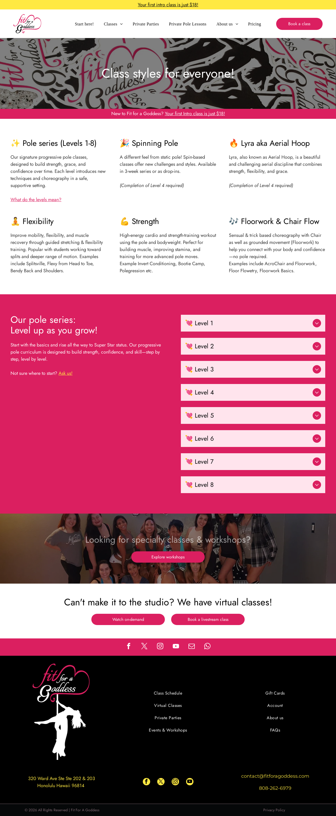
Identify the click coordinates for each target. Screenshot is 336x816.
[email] (191, 647)
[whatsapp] (207, 647)
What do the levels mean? (35, 199)
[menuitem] (84, 24)
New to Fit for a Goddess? (137, 113)
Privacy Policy (274, 810)
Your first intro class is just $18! (168, 4)
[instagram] (160, 647)
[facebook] (128, 647)
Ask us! (65, 373)
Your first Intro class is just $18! (195, 113)
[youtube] (176, 647)
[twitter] (144, 647)
